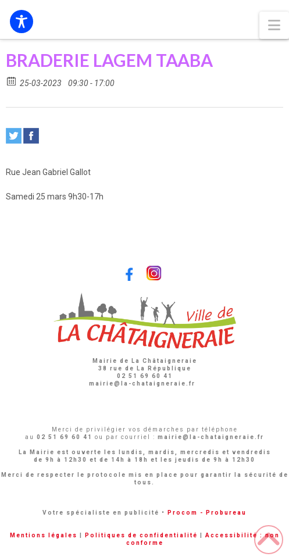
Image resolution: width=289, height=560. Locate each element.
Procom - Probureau (207, 512)
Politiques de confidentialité (141, 535)
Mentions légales (43, 535)
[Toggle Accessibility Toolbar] (21, 21)
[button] (274, 25)
